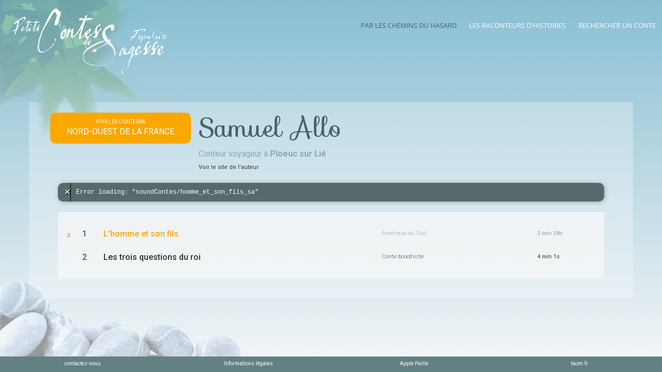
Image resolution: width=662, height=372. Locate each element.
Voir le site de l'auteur (229, 167)
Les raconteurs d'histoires (517, 25)
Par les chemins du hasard (409, 25)
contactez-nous (83, 363)
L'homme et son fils (140, 234)
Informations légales (248, 363)
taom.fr (579, 363)
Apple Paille (414, 363)
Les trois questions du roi (152, 257)
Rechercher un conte (617, 25)
